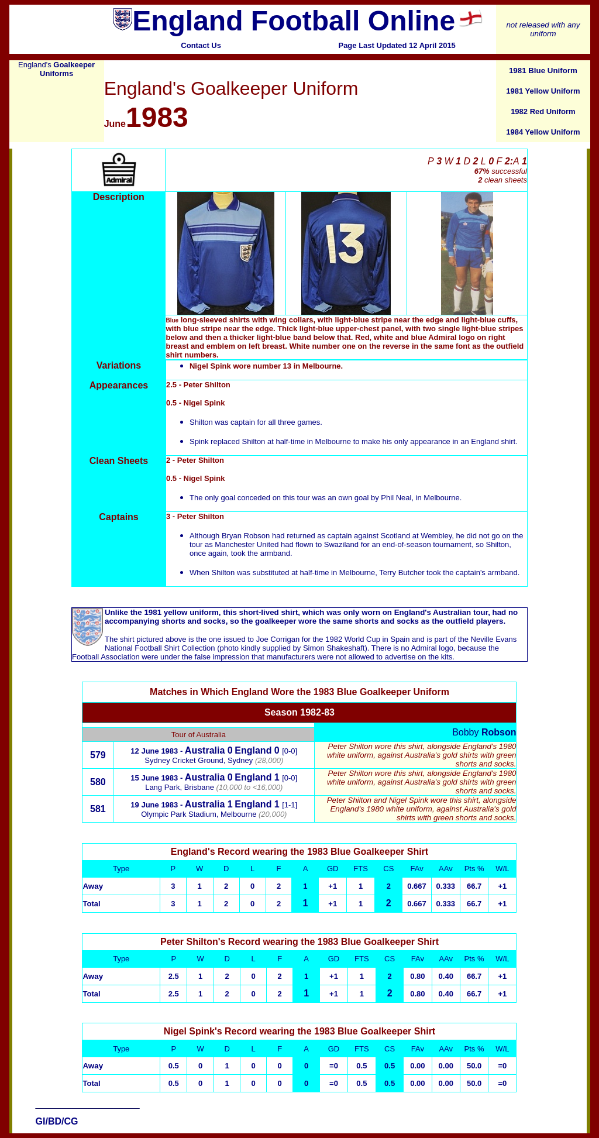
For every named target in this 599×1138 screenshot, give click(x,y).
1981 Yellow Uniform (543, 91)
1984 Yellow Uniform (543, 132)
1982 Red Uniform (543, 111)
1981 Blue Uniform (543, 70)
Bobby (484, 732)
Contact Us (201, 45)
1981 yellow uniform (181, 612)
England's (56, 69)
